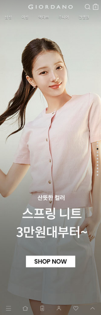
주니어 (63, 17)
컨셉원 (84, 17)
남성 (8, 17)
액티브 (43, 17)
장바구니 (96, 4)
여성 (25, 17)
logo (50, 7)
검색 (87, 2)
